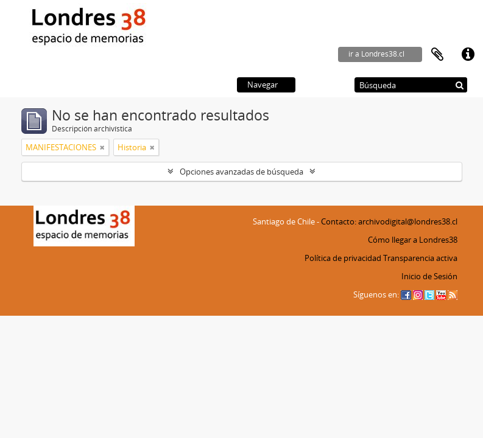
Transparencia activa (420, 257)
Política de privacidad (343, 257)
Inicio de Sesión (429, 276)
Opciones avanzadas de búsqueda (241, 171)
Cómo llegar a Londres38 (412, 239)
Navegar (262, 84)
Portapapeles (437, 55)
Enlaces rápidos (468, 55)
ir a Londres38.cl (376, 54)
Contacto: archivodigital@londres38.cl (389, 221)
